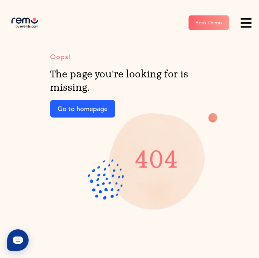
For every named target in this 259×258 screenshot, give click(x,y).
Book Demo (208, 22)
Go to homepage (83, 109)
